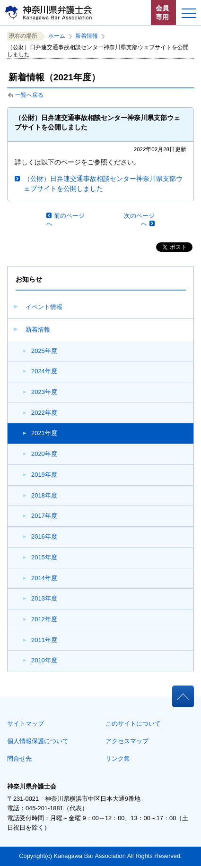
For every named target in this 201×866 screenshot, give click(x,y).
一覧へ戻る (29, 95)
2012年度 (44, 619)
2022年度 (44, 412)
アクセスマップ (127, 741)
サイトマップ (25, 723)
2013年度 (44, 598)
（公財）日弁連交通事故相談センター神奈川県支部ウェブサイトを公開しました (103, 183)
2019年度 (44, 474)
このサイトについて (133, 723)
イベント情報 (44, 306)
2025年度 (44, 350)
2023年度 (44, 391)
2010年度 (44, 660)
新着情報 (38, 329)
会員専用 (162, 12)
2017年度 (44, 515)
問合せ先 (19, 758)
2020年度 (44, 453)
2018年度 (44, 495)
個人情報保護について (38, 741)
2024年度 (44, 371)
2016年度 (44, 536)
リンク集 (117, 758)
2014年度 (44, 578)
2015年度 (44, 557)
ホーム (56, 36)
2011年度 (44, 639)
